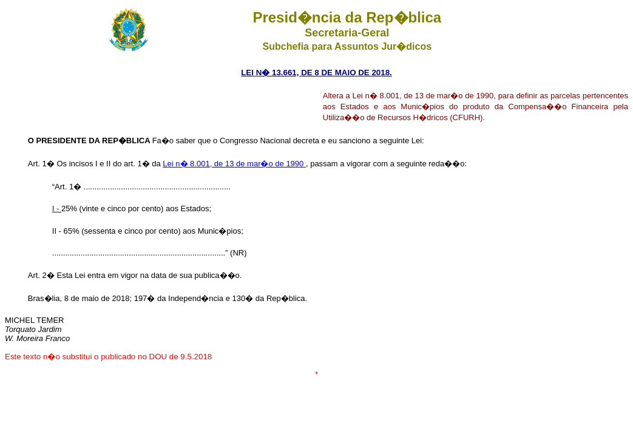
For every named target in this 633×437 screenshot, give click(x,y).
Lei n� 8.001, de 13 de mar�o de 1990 (234, 163)
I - (56, 208)
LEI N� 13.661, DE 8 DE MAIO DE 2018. (316, 72)
